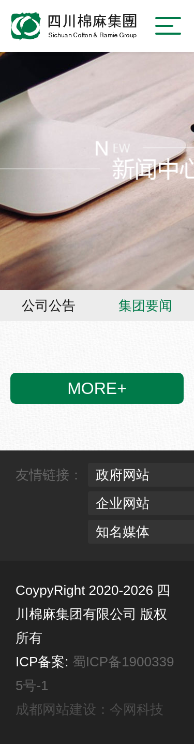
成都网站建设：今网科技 (89, 709)
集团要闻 (145, 305)
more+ (97, 388)
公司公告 (49, 305)
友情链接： (49, 475)
